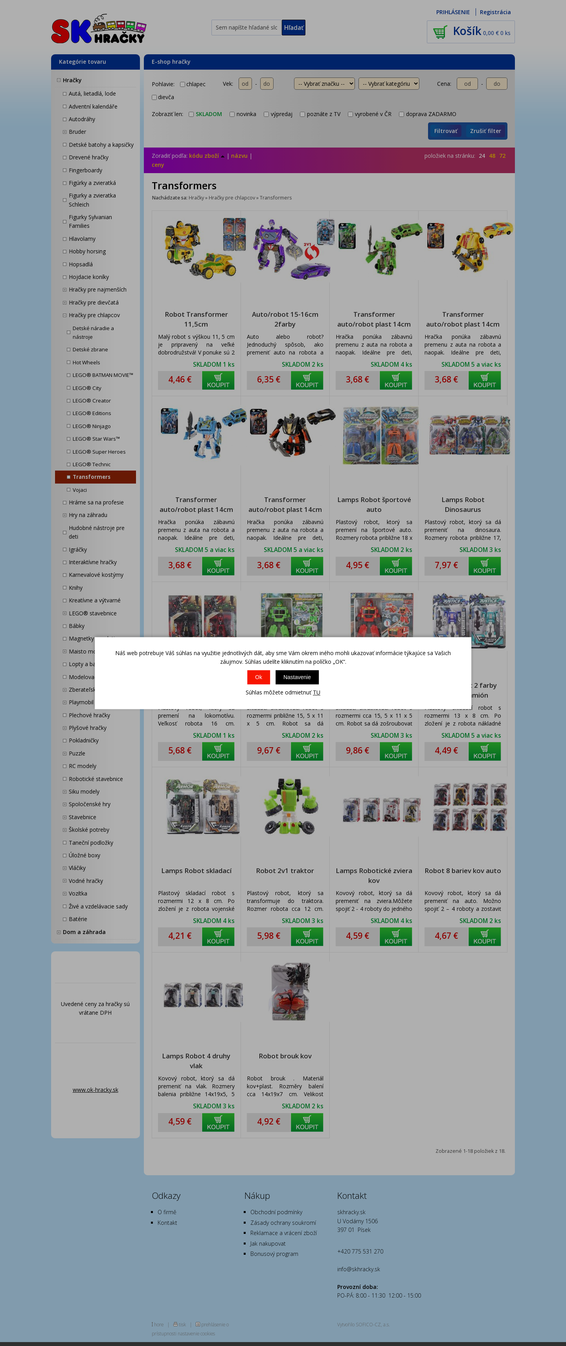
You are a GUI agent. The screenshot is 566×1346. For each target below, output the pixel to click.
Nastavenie (297, 677)
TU (316, 692)
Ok (258, 677)
